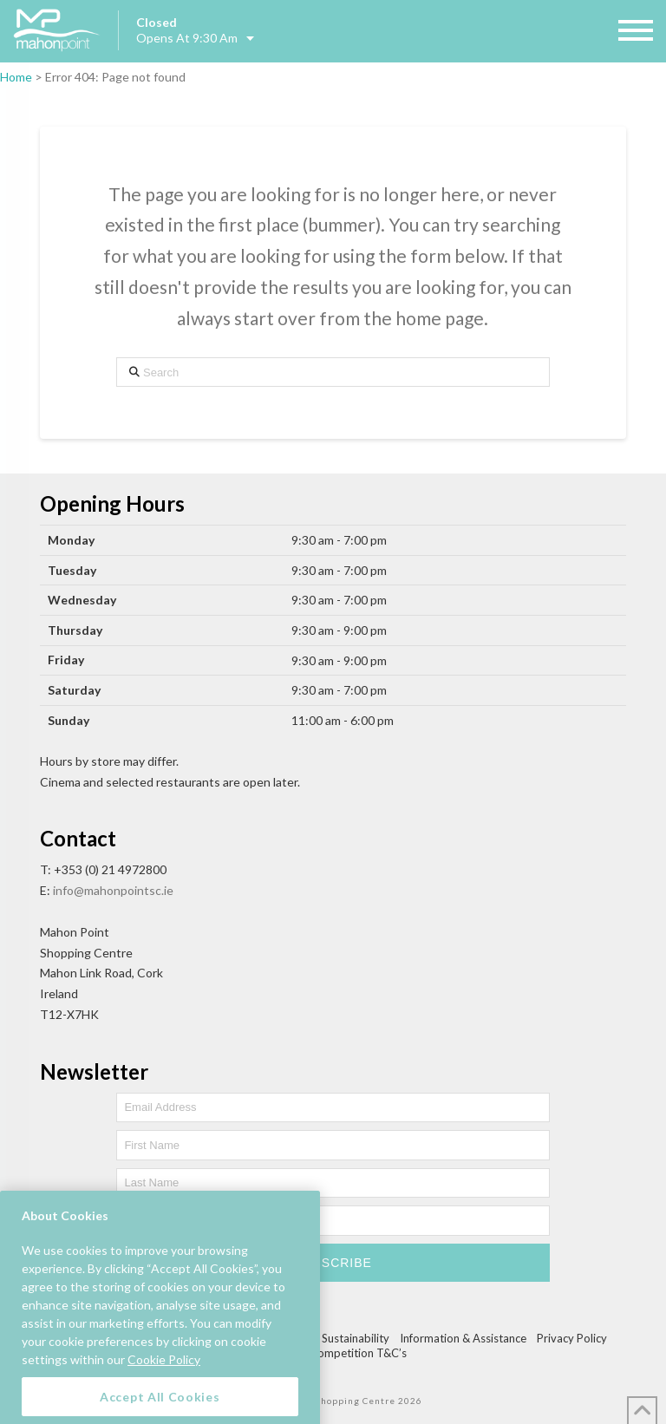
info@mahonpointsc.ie (113, 890)
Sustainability (355, 1338)
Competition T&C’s (358, 1353)
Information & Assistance (463, 1338)
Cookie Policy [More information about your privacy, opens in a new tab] (163, 1374)
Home (16, 76)
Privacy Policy (572, 1338)
